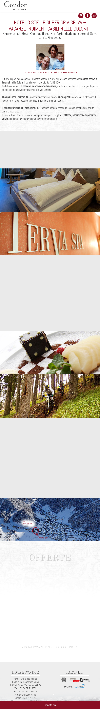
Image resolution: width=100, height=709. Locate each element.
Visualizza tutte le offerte (50, 647)
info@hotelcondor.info (25, 694)
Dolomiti (20, 82)
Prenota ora (50, 705)
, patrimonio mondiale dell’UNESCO (42, 82)
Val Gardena (30, 685)
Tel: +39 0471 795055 (25, 688)
